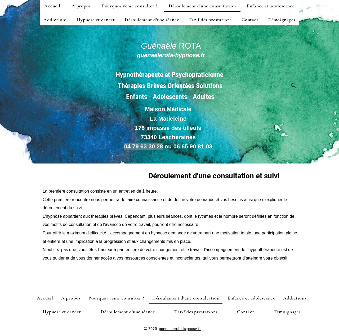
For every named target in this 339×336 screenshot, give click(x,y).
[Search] (293, 85)
